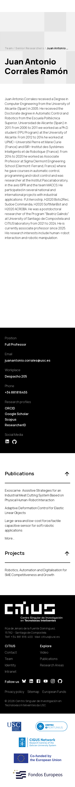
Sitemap (33, 691)
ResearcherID (15, 425)
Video (44, 652)
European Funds (54, 691)
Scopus (10, 419)
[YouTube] (45, 681)
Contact (11, 652)
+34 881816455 (16, 392)
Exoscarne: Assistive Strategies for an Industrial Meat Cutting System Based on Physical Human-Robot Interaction (34, 495)
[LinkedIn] (31, 681)
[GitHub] (60, 681)
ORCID (10, 408)
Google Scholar (17, 414)
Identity (10, 665)
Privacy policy (14, 691)
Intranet (10, 671)
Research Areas (52, 665)
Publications (49, 659)
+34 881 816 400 (22, 637)
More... (9, 538)
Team (9, 48)
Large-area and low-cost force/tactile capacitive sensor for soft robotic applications (33, 526)
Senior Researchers (29, 48)
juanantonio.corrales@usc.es (27, 360)
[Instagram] (52, 681)
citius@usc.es (50, 637)
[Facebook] (38, 681)
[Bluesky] (24, 681)
